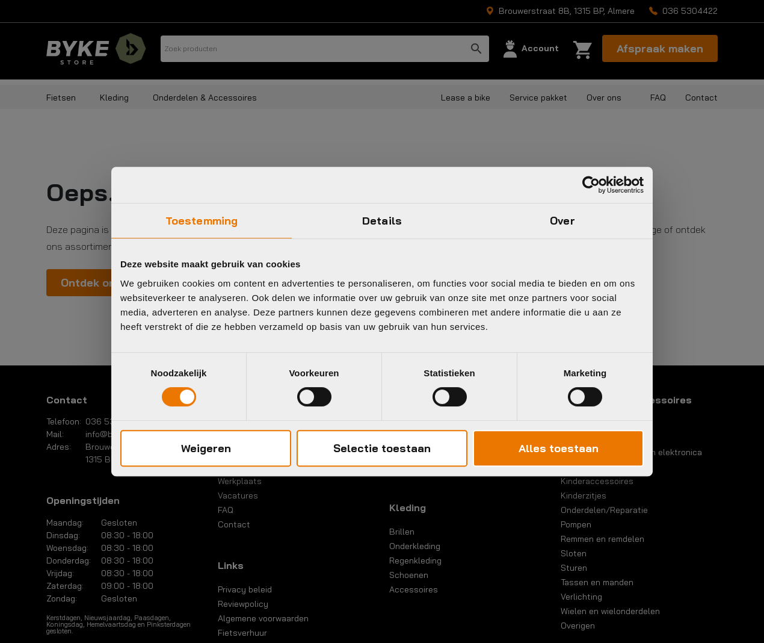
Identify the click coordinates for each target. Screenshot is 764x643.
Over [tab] (562, 221)
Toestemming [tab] (201, 221)
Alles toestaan (559, 448)
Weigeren (206, 448)
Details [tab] (382, 221)
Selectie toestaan (382, 448)
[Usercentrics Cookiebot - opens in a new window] (591, 185)
